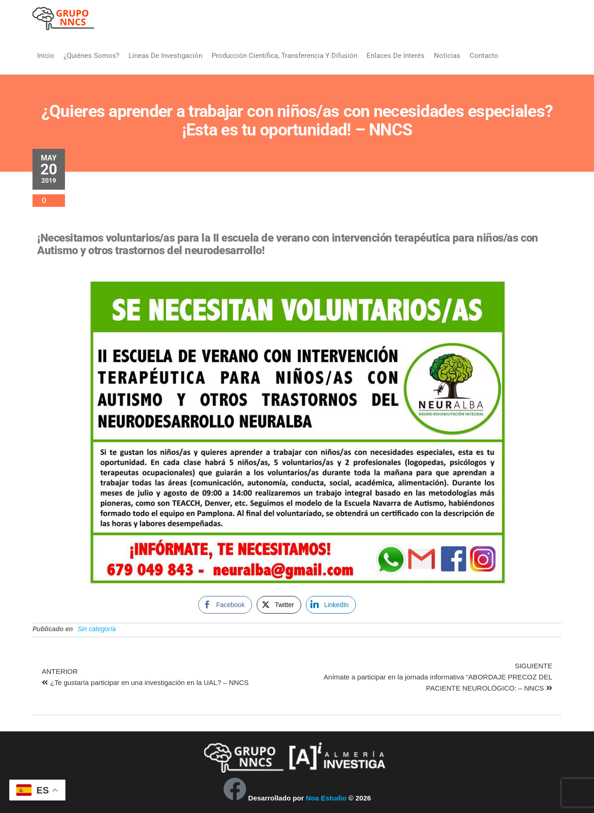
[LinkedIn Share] (331, 605)
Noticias (447, 55)
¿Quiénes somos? (91, 55)
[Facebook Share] (225, 605)
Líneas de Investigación (165, 55)
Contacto (484, 55)
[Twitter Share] (279, 605)
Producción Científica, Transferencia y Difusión (284, 55)
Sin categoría (96, 629)
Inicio (45, 55)
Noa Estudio (326, 798)
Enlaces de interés (396, 55)
